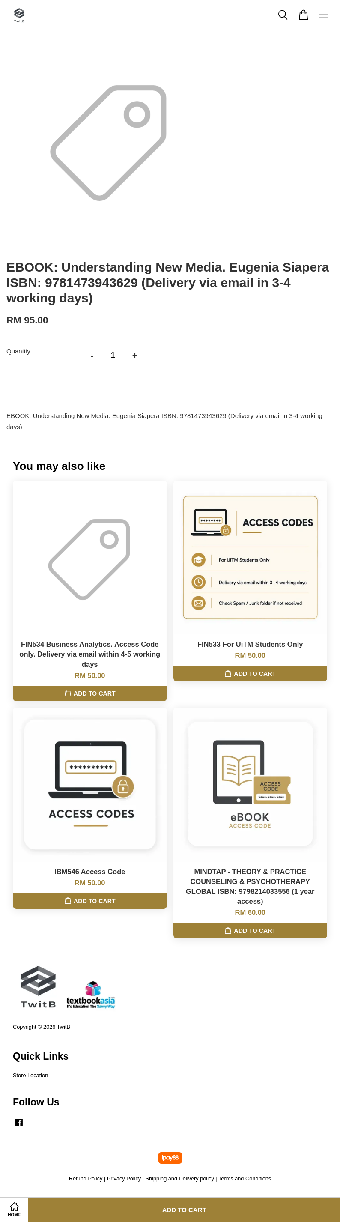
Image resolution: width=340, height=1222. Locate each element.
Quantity (18, 351)
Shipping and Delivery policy (180, 1178)
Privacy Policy (124, 1178)
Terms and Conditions (244, 1178)
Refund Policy (86, 1178)
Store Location (30, 1075)
